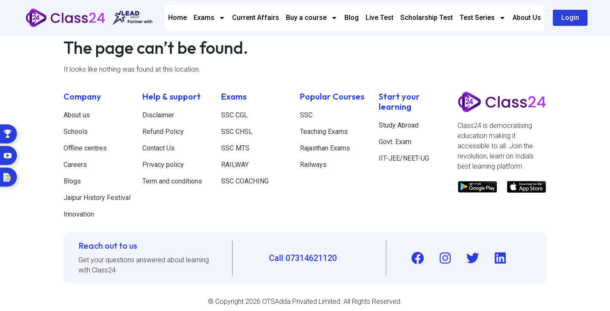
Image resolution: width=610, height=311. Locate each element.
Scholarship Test (426, 18)
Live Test (380, 18)
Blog (351, 18)
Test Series (483, 17)
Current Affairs (255, 18)
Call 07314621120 (303, 258)
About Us (527, 18)
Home (177, 18)
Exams (209, 17)
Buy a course (312, 17)
